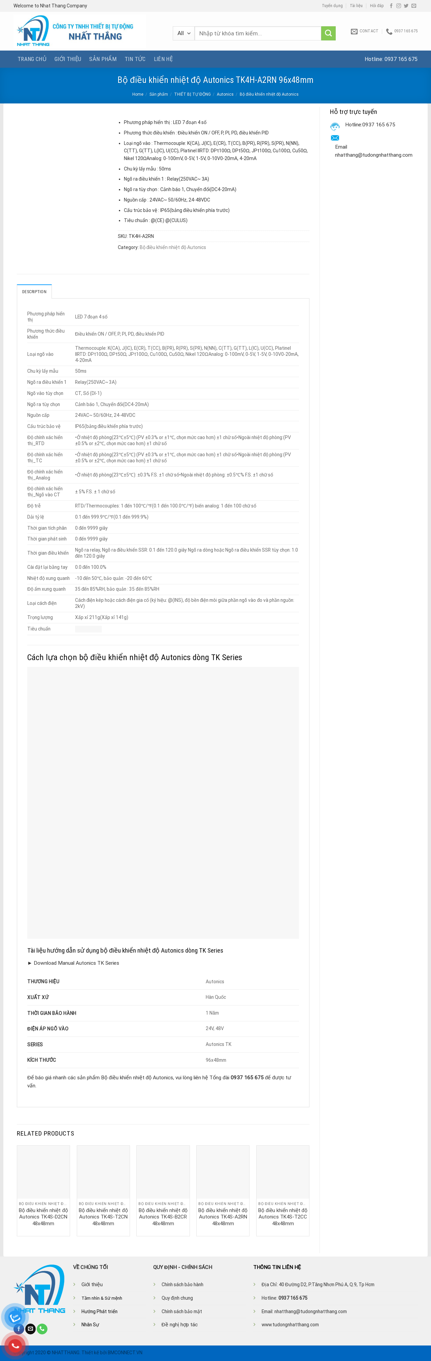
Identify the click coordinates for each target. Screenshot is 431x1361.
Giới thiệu (68, 59)
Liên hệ (163, 59)
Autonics (225, 94)
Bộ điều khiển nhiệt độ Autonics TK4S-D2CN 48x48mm (43, 1216)
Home (137, 94)
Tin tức (135, 59)
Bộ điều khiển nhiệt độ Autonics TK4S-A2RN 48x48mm (222, 1216)
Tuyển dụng (332, 5)
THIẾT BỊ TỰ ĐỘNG (192, 94)
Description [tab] (34, 291)
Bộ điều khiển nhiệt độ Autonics (269, 94)
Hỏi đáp (377, 5)
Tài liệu (356, 5)
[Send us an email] (413, 6)
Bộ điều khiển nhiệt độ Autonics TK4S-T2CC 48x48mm (282, 1216)
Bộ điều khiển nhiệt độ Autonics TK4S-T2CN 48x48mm (103, 1216)
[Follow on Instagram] (398, 6)
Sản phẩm (103, 59)
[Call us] (42, 1328)
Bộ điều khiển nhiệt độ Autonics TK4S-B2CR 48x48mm (163, 1216)
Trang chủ (32, 59)
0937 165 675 (401, 59)
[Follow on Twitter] (406, 6)
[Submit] (328, 33)
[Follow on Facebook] (391, 6)
